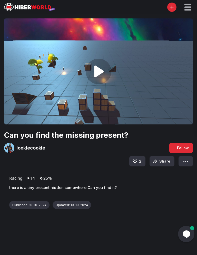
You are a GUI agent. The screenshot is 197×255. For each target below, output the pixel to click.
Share (161, 161)
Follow (180, 148)
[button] (188, 7)
